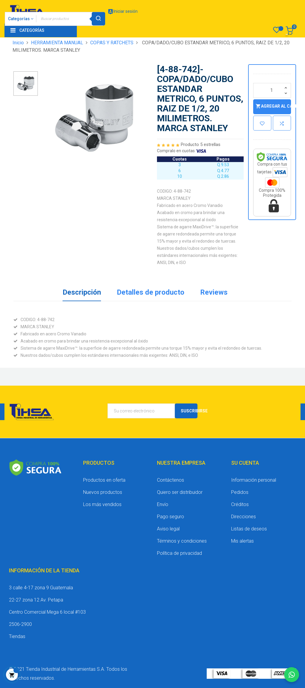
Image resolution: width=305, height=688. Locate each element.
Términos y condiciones (182, 541)
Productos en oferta (104, 480)
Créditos (240, 504)
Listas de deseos (249, 529)
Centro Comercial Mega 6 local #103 (47, 612)
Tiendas (17, 636)
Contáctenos (170, 480)
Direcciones (243, 516)
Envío (162, 504)
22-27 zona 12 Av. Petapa (36, 600)
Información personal (253, 480)
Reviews (214, 292)
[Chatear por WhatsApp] (291, 674)
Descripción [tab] (82, 292)
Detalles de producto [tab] (150, 292)
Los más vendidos (102, 504)
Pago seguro (170, 516)
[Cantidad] (272, 90)
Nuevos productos (102, 492)
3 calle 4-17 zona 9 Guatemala (41, 587)
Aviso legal (168, 529)
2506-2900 (20, 624)
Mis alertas (242, 541)
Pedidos (239, 492)
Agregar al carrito (273, 106)
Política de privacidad (179, 553)
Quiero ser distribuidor (180, 492)
